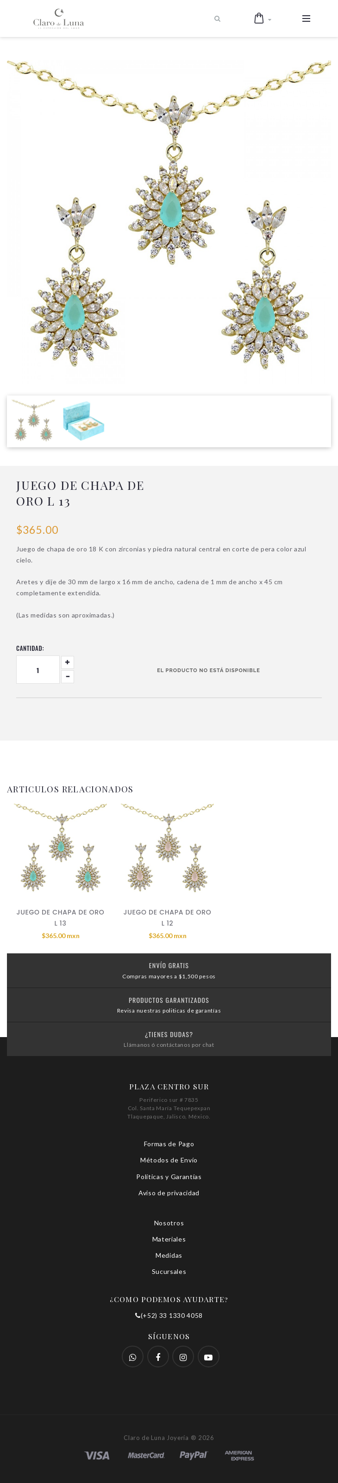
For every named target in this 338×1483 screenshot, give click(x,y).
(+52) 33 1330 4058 (169, 1315)
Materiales (169, 1239)
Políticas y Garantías (169, 1176)
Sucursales (169, 1271)
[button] (262, 18)
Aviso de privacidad (169, 1193)
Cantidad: (30, 648)
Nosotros (169, 1223)
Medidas (169, 1255)
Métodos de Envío (169, 1160)
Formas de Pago (169, 1144)
